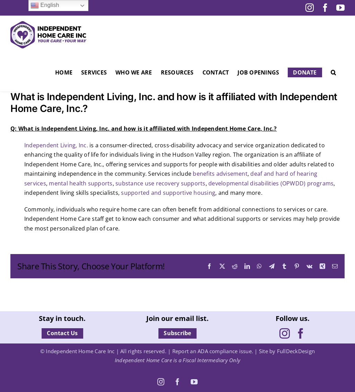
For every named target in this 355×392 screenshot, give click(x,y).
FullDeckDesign (296, 351)
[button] (333, 72)
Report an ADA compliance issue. (212, 351)
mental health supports (80, 183)
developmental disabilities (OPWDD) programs (271, 183)
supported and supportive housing (168, 193)
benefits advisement (220, 173)
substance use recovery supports (160, 183)
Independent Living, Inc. (56, 145)
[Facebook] (300, 333)
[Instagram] (284, 333)
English (45, 5)
